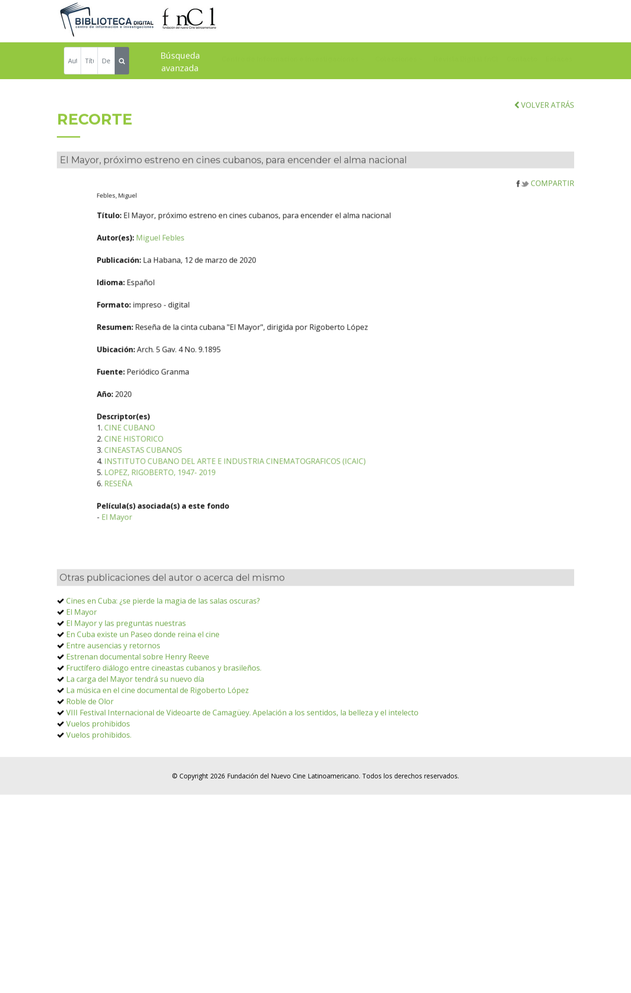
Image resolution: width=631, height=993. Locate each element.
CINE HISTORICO (175, 458)
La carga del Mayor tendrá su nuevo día (135, 698)
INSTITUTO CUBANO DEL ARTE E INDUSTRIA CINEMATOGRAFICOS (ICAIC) (276, 480)
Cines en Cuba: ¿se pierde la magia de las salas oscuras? (163, 620)
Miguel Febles (201, 257)
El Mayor (158, 536)
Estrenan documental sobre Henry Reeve (137, 676)
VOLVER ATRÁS (544, 124)
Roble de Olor (90, 721)
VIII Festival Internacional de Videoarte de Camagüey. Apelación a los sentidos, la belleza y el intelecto (242, 732)
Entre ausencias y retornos (113, 665)
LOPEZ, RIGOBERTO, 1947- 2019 (201, 491)
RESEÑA (159, 503)
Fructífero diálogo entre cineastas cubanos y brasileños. (163, 687)
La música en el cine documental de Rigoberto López (157, 709)
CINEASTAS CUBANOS (184, 469)
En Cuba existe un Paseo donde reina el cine (142, 653)
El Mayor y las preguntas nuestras (126, 642)
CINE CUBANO (170, 447)
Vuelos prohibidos (98, 743)
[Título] (89, 61)
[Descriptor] (106, 61)
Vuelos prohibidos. (98, 754)
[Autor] (72, 61)
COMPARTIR (545, 202)
